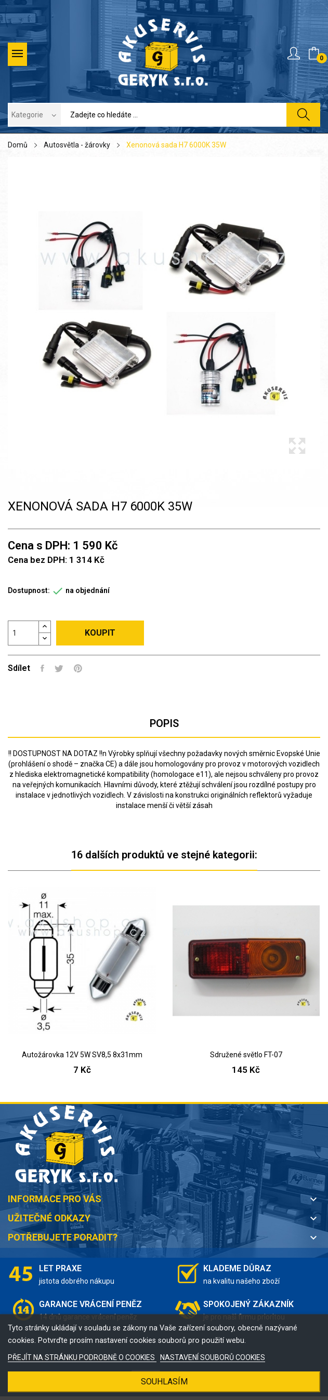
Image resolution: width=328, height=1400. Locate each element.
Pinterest (78, 668)
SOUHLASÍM (164, 1381)
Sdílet (42, 668)
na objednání (87, 590)
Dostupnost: (29, 590)
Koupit (100, 633)
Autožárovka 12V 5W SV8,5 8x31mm (82, 1055)
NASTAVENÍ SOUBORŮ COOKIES (212, 1357)
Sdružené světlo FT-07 (246, 1055)
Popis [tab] (164, 723)
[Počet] (23, 633)
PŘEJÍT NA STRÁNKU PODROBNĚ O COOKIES (82, 1357)
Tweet (59, 668)
